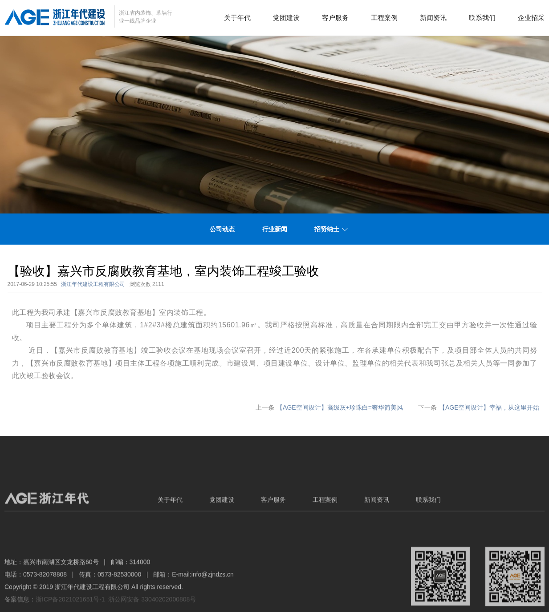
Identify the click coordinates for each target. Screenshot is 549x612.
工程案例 (384, 17)
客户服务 (335, 17)
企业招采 (531, 17)
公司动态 (222, 229)
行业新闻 (274, 229)
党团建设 (286, 17)
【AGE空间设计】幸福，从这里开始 (489, 407)
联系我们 (482, 17)
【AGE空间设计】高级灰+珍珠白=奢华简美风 (340, 407)
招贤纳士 (326, 229)
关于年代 (237, 17)
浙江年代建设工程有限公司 (93, 284)
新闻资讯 (433, 17)
